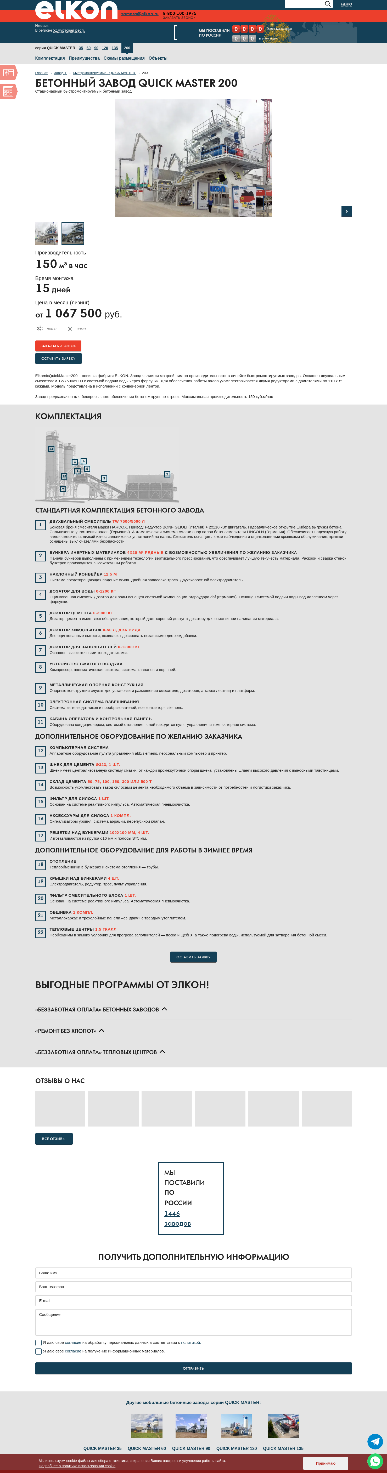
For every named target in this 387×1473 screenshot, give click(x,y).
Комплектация (50, 58)
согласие (73, 1343)
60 (89, 48)
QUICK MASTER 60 (147, 1433)
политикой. (191, 1343)
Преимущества (84, 58)
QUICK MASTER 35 (102, 1449)
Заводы (60, 73)
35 (81, 48)
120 (105, 48)
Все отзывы (54, 1140)
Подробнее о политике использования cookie (77, 1466)
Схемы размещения (124, 58)
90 (96, 48)
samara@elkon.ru (145, 13)
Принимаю (325, 1463)
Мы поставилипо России (204, 33)
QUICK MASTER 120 (236, 1433)
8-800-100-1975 (185, 13)
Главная (41, 73)
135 (115, 48)
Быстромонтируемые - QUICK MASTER (104, 73)
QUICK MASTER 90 (191, 1433)
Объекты (158, 58)
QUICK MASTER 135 (283, 1433)
